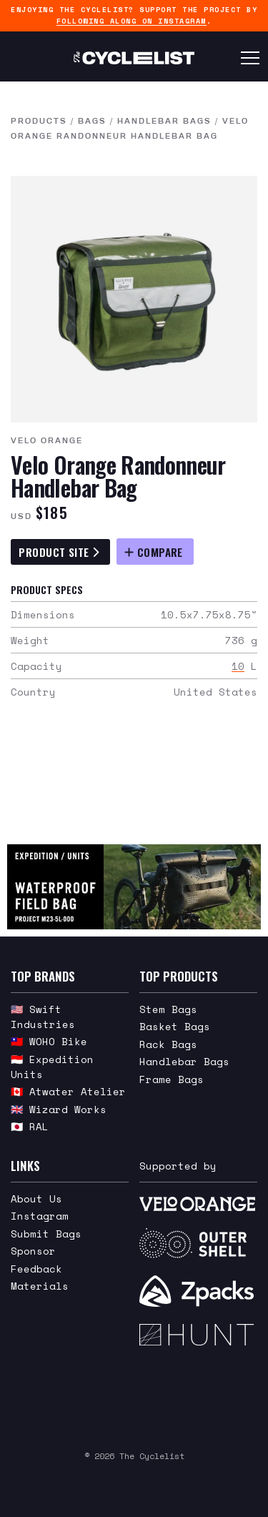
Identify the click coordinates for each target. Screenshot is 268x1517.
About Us (36, 1198)
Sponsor (33, 1250)
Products (39, 121)
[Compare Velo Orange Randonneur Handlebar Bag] (155, 551)
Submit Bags (46, 1233)
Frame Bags (171, 1079)
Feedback (36, 1268)
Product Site (59, 552)
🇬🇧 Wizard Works (58, 1109)
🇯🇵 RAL (30, 1126)
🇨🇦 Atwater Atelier (68, 1091)
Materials (40, 1285)
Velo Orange (47, 440)
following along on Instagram (131, 21)
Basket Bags (174, 1026)
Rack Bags (168, 1044)
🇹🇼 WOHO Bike (49, 1041)
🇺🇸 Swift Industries (43, 1017)
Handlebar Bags (164, 121)
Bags (92, 121)
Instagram (40, 1215)
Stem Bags (168, 1009)
